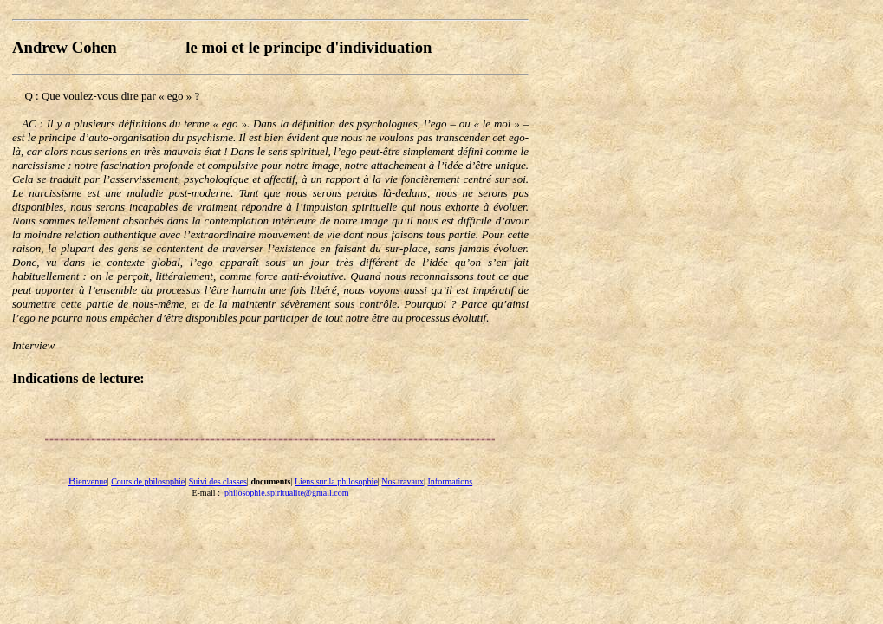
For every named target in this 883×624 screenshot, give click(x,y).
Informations (449, 481)
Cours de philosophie (148, 481)
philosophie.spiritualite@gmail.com (286, 492)
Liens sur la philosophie (336, 481)
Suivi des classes (218, 481)
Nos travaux (402, 481)
